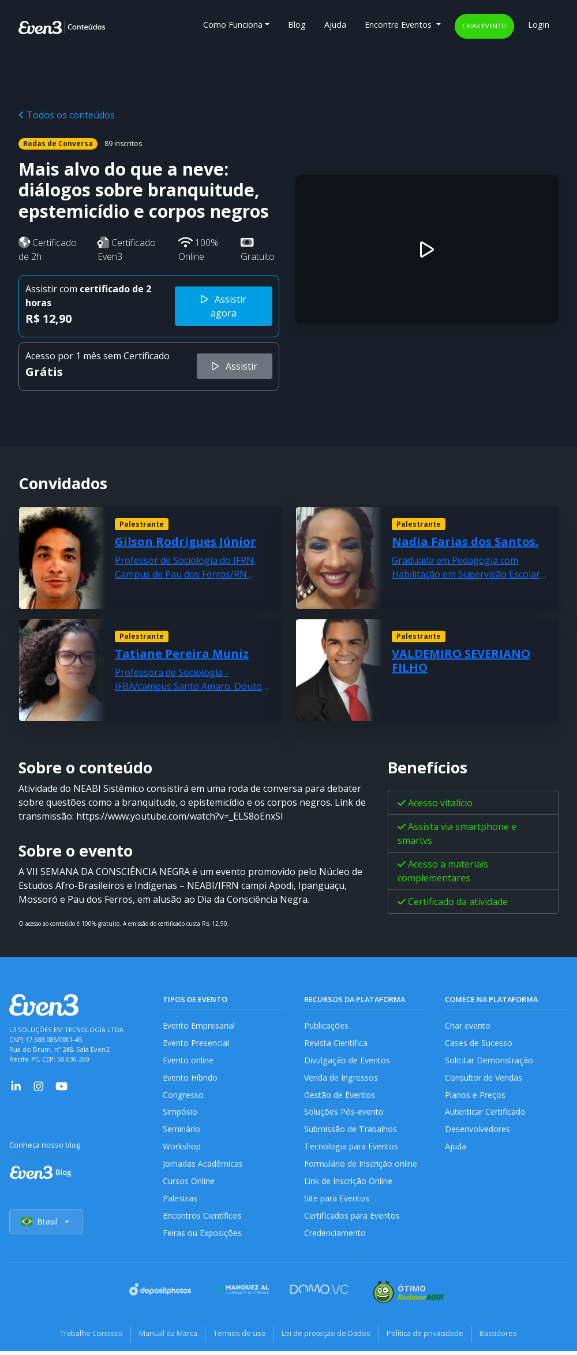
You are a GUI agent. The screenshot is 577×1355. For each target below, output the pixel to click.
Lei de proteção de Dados (327, 1337)
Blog (297, 24)
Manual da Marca (163, 1337)
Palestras (180, 1202)
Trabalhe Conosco (84, 1337)
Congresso (183, 1096)
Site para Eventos (337, 1202)
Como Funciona (233, 24)
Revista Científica (336, 1043)
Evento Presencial (196, 1043)
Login (538, 24)
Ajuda (335, 24)
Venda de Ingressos (342, 1078)
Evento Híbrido (191, 1078)
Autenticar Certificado (486, 1113)
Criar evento (484, 25)
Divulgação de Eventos (347, 1060)
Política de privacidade (429, 1337)
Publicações (326, 1025)
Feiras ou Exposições (203, 1237)
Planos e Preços (475, 1096)
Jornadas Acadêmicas (203, 1167)
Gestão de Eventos (340, 1096)
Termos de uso (238, 1337)
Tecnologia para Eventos (351, 1149)
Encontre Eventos (399, 24)
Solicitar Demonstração (489, 1060)
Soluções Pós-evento (344, 1113)
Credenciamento (335, 1237)
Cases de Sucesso (479, 1043)
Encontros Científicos (203, 1219)
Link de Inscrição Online (348, 1184)
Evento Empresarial (199, 1025)
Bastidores (505, 1337)
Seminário (181, 1131)
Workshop (182, 1149)
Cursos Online (189, 1184)
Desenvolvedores (478, 1131)
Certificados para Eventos (353, 1219)
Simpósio (180, 1113)
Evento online (188, 1060)
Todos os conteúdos (66, 115)
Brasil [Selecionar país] (46, 1226)
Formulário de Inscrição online (361, 1167)
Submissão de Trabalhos (351, 1131)
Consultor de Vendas (484, 1078)
